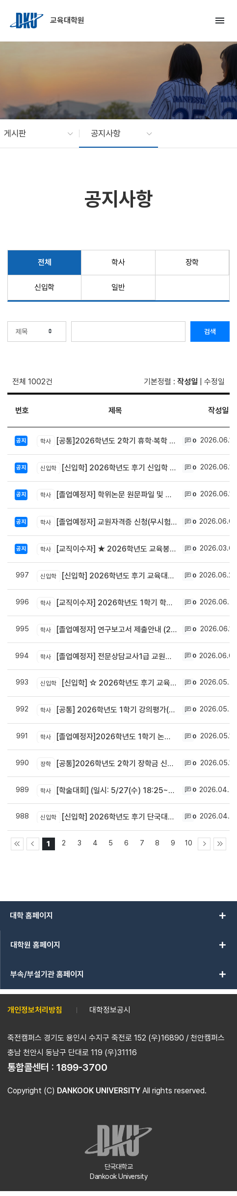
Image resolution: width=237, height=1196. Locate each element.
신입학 (44, 287)
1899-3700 (81, 1067)
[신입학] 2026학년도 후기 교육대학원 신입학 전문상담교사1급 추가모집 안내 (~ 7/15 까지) (107, 576)
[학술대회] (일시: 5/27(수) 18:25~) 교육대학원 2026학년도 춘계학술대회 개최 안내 (107, 790)
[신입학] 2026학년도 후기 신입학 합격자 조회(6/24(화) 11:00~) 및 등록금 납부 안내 (107, 468)
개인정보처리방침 (34, 1010)
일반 (118, 287)
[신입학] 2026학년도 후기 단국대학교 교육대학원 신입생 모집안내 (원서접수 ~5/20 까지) (107, 817)
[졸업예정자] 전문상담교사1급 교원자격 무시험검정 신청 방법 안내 (107, 656)
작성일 (187, 381)
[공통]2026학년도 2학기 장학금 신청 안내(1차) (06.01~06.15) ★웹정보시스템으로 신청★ (107, 763)
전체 (44, 262)
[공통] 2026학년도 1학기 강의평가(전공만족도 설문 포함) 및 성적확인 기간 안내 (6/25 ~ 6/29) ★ (107, 710)
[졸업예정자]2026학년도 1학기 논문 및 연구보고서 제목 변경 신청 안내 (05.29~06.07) (107, 737)
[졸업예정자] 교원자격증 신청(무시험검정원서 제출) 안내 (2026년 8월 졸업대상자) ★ (107, 522)
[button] (33, 133)
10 (188, 843)
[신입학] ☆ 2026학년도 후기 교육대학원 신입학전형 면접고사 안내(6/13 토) (107, 683)
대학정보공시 (110, 1010)
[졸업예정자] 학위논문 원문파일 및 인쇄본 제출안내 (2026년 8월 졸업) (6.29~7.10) (107, 495)
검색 (210, 331)
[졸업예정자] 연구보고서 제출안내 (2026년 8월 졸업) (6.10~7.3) (107, 630)
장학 (192, 262)
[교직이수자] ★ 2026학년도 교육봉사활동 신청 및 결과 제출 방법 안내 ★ (107, 549)
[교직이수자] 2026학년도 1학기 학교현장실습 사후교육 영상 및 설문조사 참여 (107, 603)
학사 (118, 262)
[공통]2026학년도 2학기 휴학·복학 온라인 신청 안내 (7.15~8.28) (107, 441)
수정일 (214, 381)
